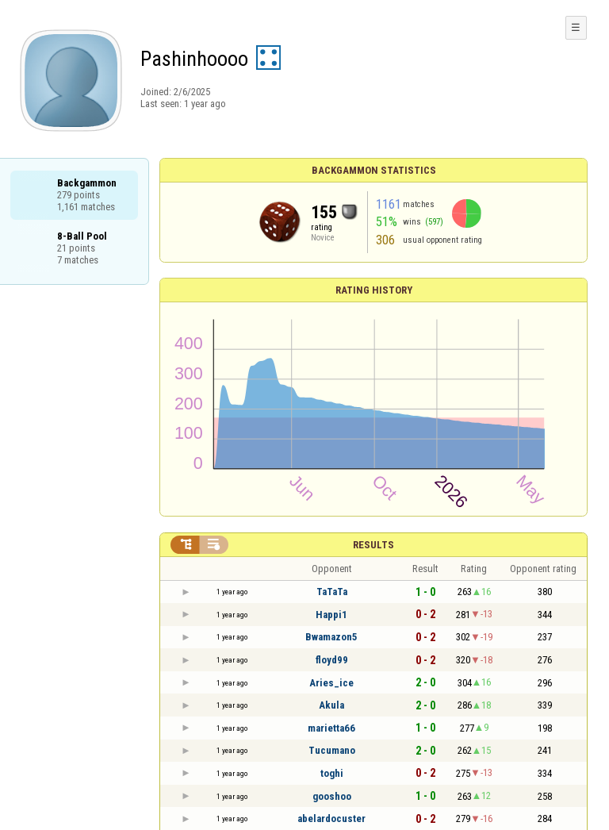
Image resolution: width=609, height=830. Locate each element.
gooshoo (331, 796)
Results (373, 545)
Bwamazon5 (331, 637)
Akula (331, 705)
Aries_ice (331, 683)
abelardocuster (331, 818)
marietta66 (331, 728)
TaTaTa (331, 592)
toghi (331, 773)
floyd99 (332, 660)
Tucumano (331, 750)
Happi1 (331, 615)
